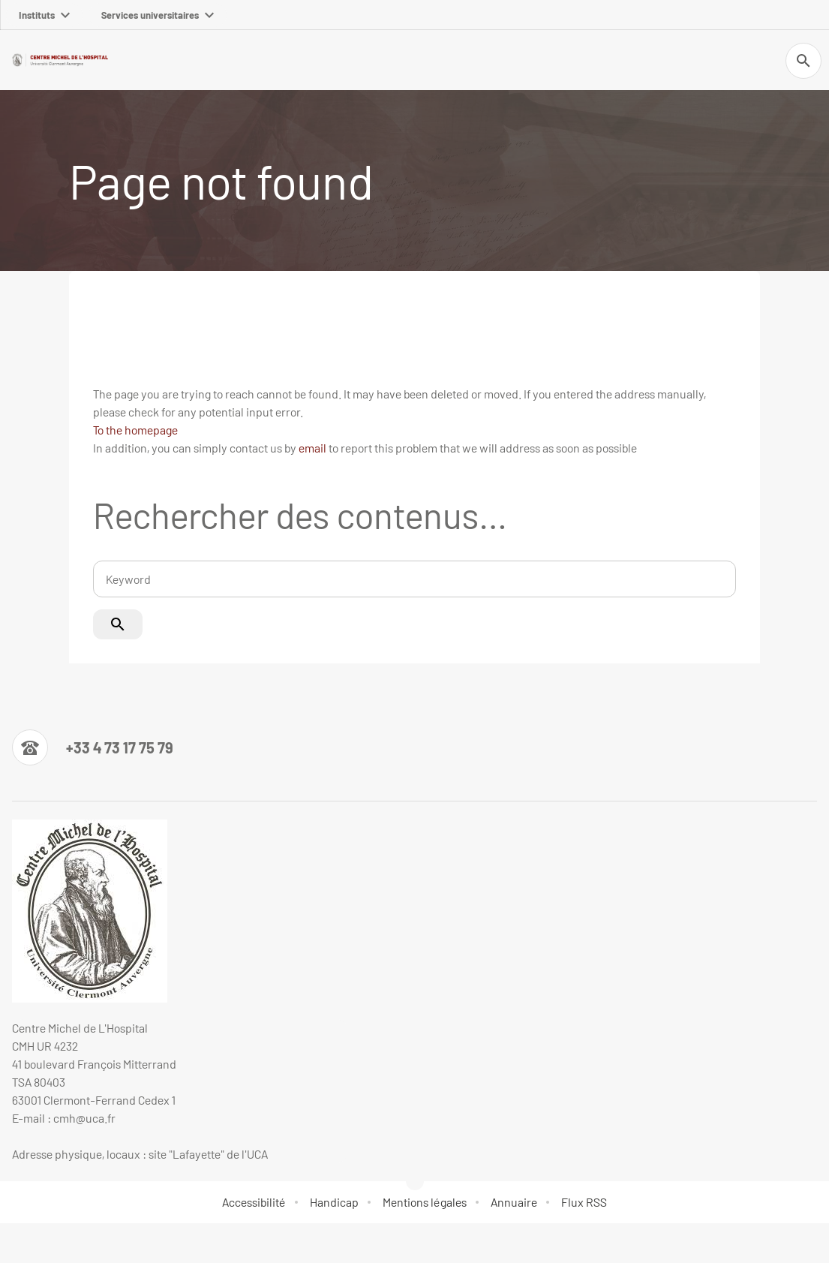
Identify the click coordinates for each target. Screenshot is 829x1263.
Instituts (44, 15)
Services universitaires (157, 15)
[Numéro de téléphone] (92, 747)
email (312, 448)
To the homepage (135, 430)
